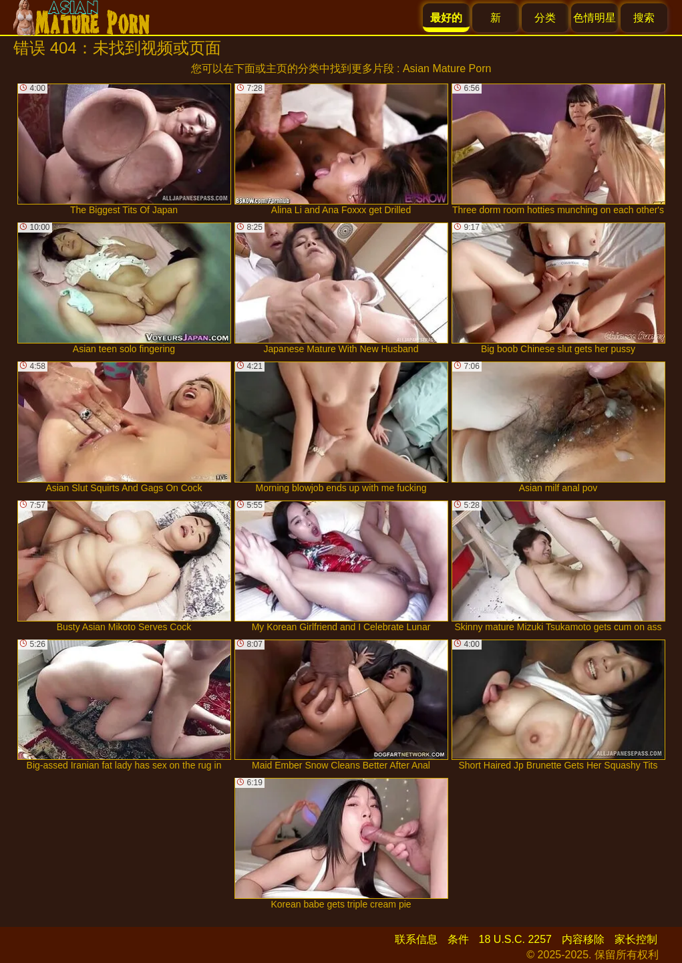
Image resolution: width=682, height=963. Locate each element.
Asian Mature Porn (447, 68)
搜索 (644, 17)
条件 (458, 939)
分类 (545, 17)
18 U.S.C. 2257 (515, 939)
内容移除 (583, 939)
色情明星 (594, 17)
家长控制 (636, 939)
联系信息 (416, 939)
